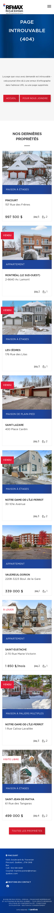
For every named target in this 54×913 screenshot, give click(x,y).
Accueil (11, 98)
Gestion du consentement (33, 905)
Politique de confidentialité (22, 903)
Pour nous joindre (35, 98)
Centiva (33, 909)
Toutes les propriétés (27, 831)
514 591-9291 (17, 868)
